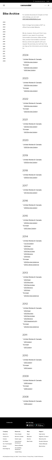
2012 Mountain (28, 313)
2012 (4, 51)
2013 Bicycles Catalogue (31, 296)
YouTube (16, 425)
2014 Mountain (28, 249)
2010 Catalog (28, 363)
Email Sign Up (6, 448)
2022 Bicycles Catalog (31, 106)
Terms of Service (22, 456)
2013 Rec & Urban (29, 285)
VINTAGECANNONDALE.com (31, 19)
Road (28, 434)
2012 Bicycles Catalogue (31, 327)
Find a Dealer (18, 434)
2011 (4, 53)
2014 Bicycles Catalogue (31, 262)
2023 (4, 24)
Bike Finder (29, 441)
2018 (4, 36)
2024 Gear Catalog (30, 70)
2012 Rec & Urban (29, 316)
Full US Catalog (29, 244)
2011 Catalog (28, 342)
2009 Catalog (28, 383)
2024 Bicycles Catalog (31, 62)
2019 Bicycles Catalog (30, 162)
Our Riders (5, 441)
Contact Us (6, 436)
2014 (4, 46)
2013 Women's (28, 288)
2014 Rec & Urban (29, 251)
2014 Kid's (27, 257)
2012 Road (27, 311)
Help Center (42, 434)
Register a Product (43, 436)
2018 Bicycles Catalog (30, 178)
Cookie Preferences (38, 456)
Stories (4, 446)
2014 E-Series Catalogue (31, 265)
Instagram (7, 425)
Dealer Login (18, 439)
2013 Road (27, 280)
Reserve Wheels (19, 445)
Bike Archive (42, 446)
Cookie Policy (18, 452)
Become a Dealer (19, 436)
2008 (4, 61)
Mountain (29, 436)
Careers (5, 439)
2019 (4, 34)
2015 (4, 44)
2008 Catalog (28, 404)
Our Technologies (7, 444)
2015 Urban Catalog (30, 228)
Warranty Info (42, 439)
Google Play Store (39, 425)
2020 (4, 32)
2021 (4, 29)
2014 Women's (28, 254)
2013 (4, 49)
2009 (4, 58)
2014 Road (27, 246)
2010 (4, 56)
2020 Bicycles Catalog (31, 147)
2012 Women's (28, 319)
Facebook (13, 425)
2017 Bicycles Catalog (30, 193)
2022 (4, 27)
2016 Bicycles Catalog (30, 208)
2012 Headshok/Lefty (30, 321)
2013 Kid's (27, 290)
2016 (4, 41)
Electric (29, 439)
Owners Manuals (43, 444)
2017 (4, 39)
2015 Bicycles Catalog (30, 223)
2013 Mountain (28, 282)
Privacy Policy (30, 456)
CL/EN (48, 1)
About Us (5, 434)
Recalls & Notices (43, 441)
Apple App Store (30, 425)
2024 (4, 22)
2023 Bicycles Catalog (31, 85)
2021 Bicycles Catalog (30, 127)
